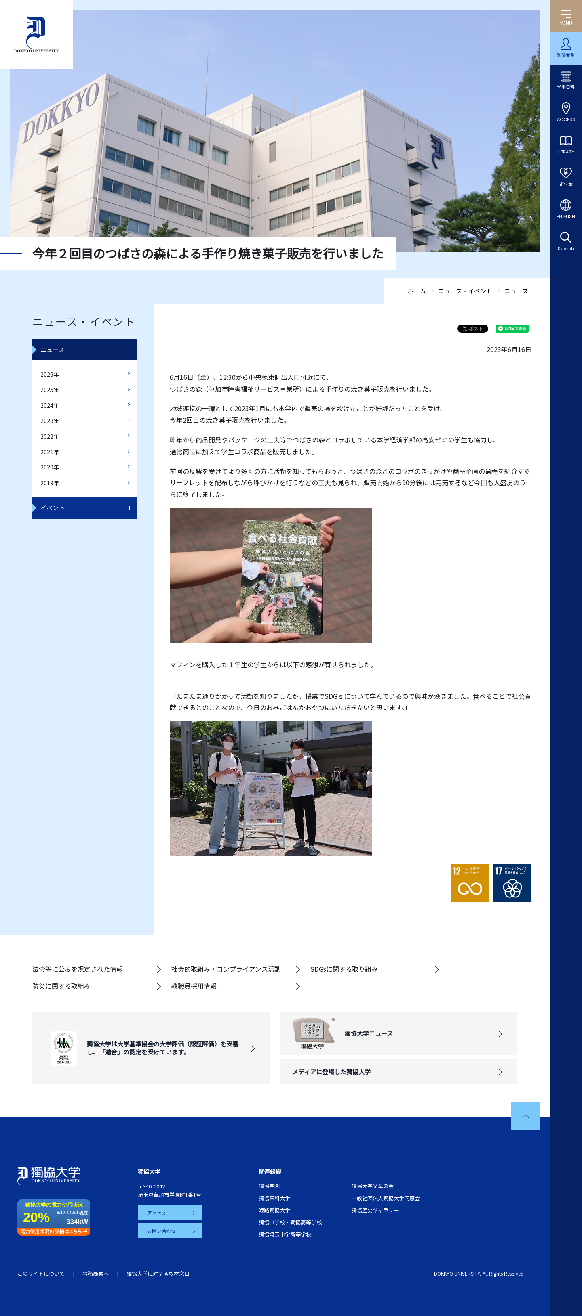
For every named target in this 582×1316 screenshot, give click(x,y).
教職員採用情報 (194, 986)
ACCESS (566, 119)
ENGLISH (566, 216)
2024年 (49, 405)
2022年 (49, 436)
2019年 (49, 483)
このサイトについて (41, 1273)
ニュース (52, 349)
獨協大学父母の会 (373, 1186)
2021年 (49, 452)
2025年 (49, 390)
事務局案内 (95, 1273)
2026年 (49, 374)
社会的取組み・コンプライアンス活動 (226, 969)
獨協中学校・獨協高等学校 (290, 1222)
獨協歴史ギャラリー (375, 1210)
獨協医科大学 (274, 1198)
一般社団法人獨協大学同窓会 (386, 1198)
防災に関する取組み (61, 986)
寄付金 (566, 184)
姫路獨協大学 (274, 1210)
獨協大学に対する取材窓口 (158, 1273)
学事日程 (566, 87)
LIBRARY (565, 152)
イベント (52, 507)
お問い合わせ (162, 1230)
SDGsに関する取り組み (344, 969)
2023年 (49, 421)
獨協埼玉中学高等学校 (285, 1234)
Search (566, 248)
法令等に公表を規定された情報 (77, 969)
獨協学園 (269, 1186)
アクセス (157, 1212)
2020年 (49, 467)
